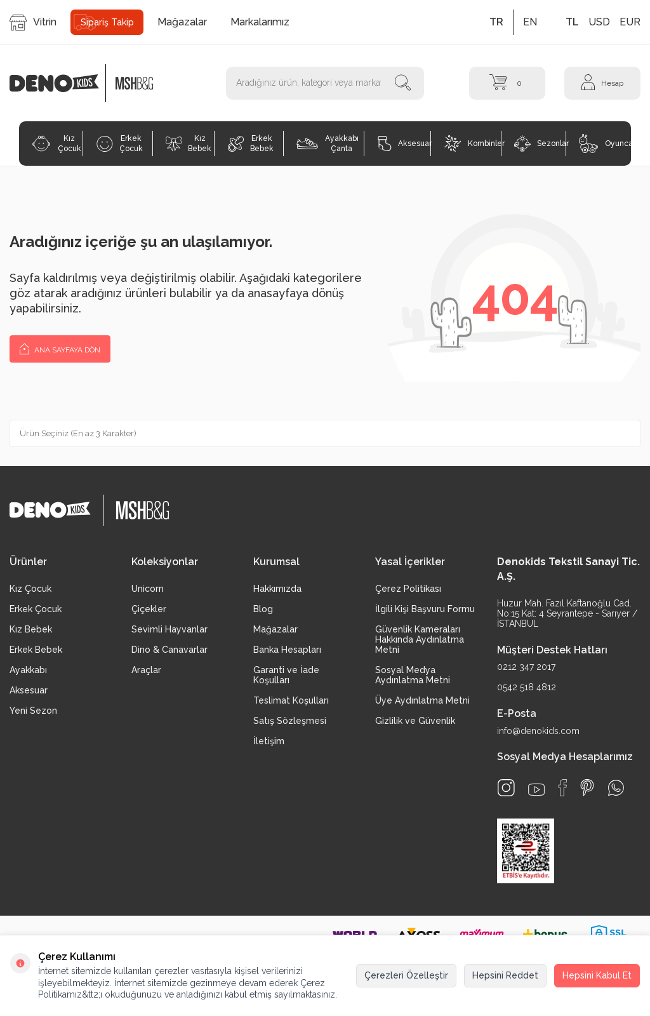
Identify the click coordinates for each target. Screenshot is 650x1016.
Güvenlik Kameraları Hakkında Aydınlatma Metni (419, 639)
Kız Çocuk (56, 143)
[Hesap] (602, 83)
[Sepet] (507, 83)
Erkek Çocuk (119, 143)
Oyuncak (605, 143)
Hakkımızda (277, 589)
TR (496, 22)
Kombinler (472, 143)
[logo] (61, 83)
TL (572, 22)
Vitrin (33, 22)
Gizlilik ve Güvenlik (415, 721)
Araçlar (146, 670)
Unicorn (147, 589)
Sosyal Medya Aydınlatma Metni (412, 675)
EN (530, 22)
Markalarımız (259, 22)
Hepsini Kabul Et (597, 975)
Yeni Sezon (33, 710)
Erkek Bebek (251, 143)
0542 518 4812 (526, 687)
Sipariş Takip (107, 22)
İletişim (268, 741)
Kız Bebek (188, 143)
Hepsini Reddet (505, 975)
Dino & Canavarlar (169, 650)
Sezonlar (540, 143)
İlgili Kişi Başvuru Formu (425, 609)
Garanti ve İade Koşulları (286, 675)
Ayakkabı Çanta (327, 143)
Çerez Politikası (408, 589)
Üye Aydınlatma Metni (422, 700)
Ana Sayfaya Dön (60, 348)
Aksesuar (404, 143)
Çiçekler (148, 609)
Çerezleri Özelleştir (406, 975)
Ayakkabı (28, 670)
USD (599, 22)
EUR (630, 22)
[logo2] (134, 83)
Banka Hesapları (287, 650)
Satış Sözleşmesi (289, 721)
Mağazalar (182, 22)
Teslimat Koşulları (291, 700)
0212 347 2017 (526, 667)
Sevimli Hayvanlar (169, 629)
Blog (263, 609)
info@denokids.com (538, 731)
